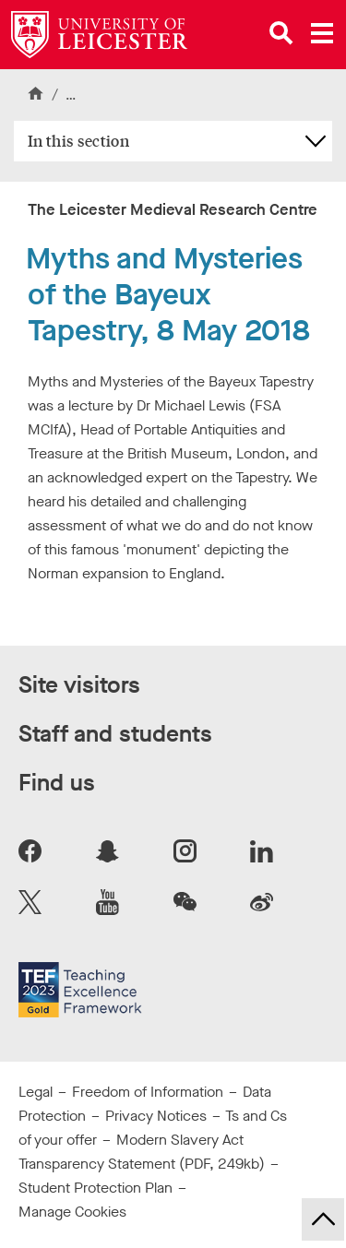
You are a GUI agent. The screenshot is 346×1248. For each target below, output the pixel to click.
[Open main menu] (322, 33)
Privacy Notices (156, 1115)
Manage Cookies (72, 1211)
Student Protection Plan (95, 1187)
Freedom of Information (147, 1091)
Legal (35, 1091)
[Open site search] (281, 33)
